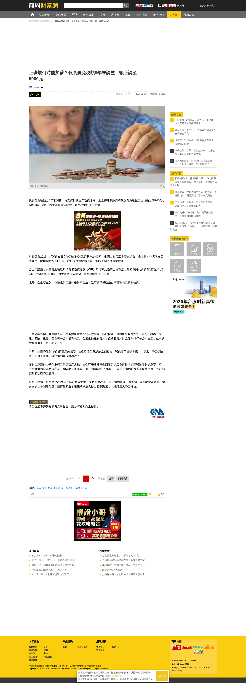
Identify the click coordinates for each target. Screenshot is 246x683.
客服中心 (115, 647)
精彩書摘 (33, 660)
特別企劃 (48, 657)
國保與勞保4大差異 (112, 569)
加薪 (50, 488)
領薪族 (177, 254)
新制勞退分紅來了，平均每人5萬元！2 (122, 555)
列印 (163, 494)
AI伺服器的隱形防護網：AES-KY (49, 569)
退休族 (177, 270)
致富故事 (33, 650)
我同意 (162, 675)
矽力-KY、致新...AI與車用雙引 (47, 555)
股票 (46, 650)
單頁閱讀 (122, 478)
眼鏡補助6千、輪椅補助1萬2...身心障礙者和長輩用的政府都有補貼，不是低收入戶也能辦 (193, 182)
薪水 (39, 488)
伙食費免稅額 (80, 488)
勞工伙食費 (67, 488)
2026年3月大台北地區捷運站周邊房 (50, 574)
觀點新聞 (33, 647)
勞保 (44, 488)
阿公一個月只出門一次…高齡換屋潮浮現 (53, 560)
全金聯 (57, 488)
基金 (46, 653)
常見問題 (100, 650)
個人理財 (33, 657)
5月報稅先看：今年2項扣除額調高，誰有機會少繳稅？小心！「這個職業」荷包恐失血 (193, 226)
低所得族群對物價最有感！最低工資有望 (123, 560)
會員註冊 (204, 5)
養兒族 (210, 254)
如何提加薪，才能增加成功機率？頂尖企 (123, 574)
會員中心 (100, 647)
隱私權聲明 (114, 675)
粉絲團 (180, 5)
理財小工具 (83, 647)
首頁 (35, 14)
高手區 (193, 270)
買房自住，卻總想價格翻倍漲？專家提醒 (53, 565)
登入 (211, 5)
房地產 (32, 653)
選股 (65, 647)
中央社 (37, 87)
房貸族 (193, 254)
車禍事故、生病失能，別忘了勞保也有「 (123, 565)
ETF (46, 647)
